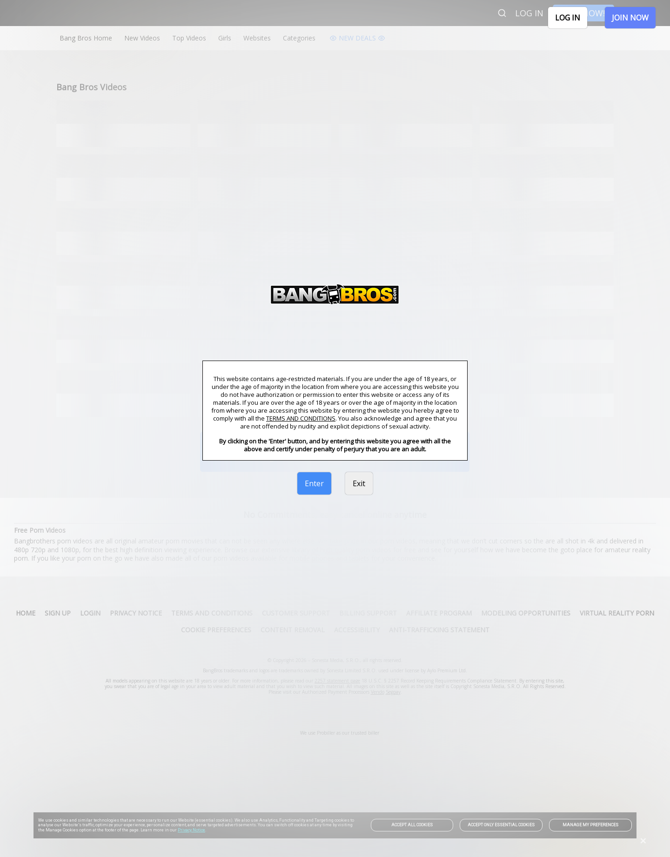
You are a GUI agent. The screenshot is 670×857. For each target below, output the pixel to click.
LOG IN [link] (567, 18)
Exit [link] (359, 483)
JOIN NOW (630, 18)
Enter (314, 483)
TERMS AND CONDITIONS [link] (300, 418)
